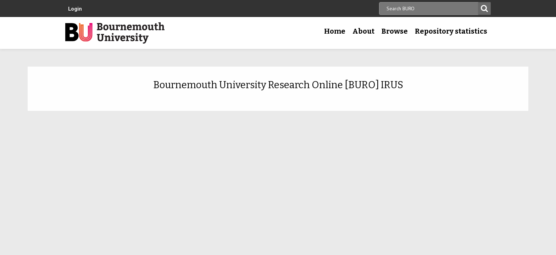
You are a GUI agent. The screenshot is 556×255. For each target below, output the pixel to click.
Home (334, 31)
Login (75, 8)
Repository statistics (451, 31)
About (363, 31)
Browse (395, 31)
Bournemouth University (115, 33)
